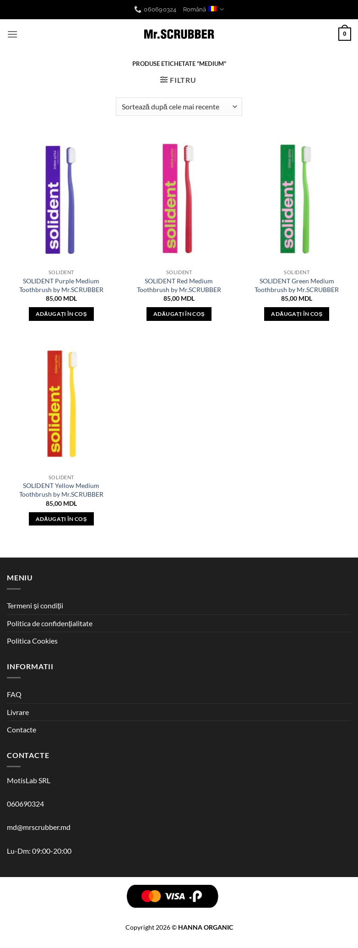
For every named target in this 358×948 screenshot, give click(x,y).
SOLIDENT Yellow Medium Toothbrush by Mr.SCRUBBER (61, 490)
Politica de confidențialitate (49, 623)
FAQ (14, 694)
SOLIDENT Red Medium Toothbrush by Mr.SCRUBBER (179, 285)
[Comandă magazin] (179, 107)
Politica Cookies (32, 640)
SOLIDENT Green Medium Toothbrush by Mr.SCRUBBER (297, 285)
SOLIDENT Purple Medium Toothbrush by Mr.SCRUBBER (61, 285)
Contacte (21, 729)
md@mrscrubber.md (39, 827)
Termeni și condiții (35, 605)
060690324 (25, 803)
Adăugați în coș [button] (61, 314)
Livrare (18, 712)
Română (203, 9)
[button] (12, 34)
